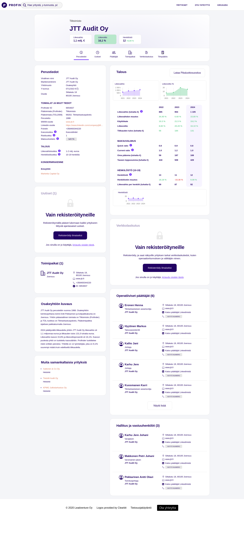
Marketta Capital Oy (50, 174)
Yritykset (181, 5)
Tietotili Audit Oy (50, 378)
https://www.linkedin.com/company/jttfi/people (85, 125)
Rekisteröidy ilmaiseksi (70, 235)
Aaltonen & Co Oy (51, 369)
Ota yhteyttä (202, 5)
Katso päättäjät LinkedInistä (178, 334)
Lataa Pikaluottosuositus (187, 72)
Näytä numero (173, 338)
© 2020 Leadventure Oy (79, 529)
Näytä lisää (159, 427)
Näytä (71, 139)
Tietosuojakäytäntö (141, 529)
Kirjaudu (222, 5)
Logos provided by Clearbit (111, 529)
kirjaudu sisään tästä (83, 244)
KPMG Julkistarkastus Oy (55, 387)
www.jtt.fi (70, 122)
